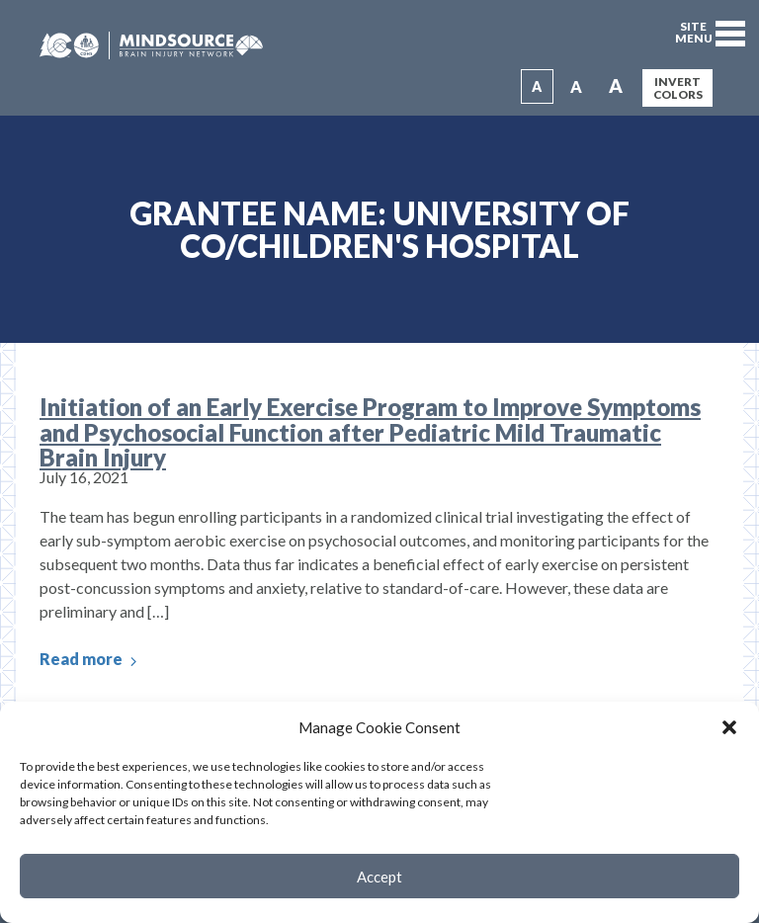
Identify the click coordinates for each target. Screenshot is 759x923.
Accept (379, 876)
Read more (90, 659)
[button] (729, 727)
